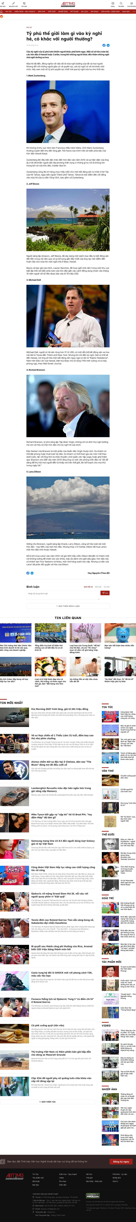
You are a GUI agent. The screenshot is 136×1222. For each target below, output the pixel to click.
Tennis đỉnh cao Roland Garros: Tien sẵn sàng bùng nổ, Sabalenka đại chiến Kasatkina (62, 921)
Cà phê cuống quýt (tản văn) (47, 1025)
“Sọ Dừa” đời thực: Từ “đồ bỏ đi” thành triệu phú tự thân (119, 680)
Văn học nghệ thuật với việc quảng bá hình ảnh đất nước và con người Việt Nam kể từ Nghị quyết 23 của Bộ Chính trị (128, 1114)
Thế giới (52, 12)
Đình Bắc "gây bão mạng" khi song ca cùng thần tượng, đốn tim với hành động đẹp (128, 921)
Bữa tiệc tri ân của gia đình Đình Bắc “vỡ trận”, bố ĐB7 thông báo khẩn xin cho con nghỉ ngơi (128, 949)
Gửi (105, 593)
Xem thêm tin (48, 1102)
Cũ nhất (107, 587)
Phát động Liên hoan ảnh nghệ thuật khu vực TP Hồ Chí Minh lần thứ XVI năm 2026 (128, 1139)
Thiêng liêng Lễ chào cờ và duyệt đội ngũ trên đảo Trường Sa (127, 1097)
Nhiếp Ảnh (63, 12)
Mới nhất (98, 587)
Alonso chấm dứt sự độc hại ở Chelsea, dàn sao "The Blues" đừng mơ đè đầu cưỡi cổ (61, 763)
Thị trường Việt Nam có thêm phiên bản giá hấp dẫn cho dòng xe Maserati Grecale (61, 1053)
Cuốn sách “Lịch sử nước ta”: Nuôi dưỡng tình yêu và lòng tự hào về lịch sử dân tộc (128, 984)
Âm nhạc (95, 12)
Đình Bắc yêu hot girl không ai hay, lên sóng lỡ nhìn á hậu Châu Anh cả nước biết (128, 934)
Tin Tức (8, 12)
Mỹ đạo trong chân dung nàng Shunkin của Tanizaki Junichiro (128, 856)
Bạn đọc (126, 12)
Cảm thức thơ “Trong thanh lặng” (128, 1009)
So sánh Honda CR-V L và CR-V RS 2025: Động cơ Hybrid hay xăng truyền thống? (128, 1048)
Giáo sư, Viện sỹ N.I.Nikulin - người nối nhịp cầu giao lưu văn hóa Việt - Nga (128, 843)
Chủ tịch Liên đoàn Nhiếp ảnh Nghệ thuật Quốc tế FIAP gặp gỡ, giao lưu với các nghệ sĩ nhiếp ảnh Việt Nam (128, 1128)
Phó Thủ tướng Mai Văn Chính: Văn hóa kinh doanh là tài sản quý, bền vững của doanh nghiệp (15, 647)
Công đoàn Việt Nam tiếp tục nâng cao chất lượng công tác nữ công (128, 715)
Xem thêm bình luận (69, 606)
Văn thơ (41, 12)
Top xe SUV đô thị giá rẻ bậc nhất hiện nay (128, 1074)
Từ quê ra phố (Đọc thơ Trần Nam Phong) (128, 969)
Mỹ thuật (74, 12)
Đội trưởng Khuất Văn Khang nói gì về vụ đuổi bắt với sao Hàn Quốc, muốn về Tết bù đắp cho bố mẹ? (128, 908)
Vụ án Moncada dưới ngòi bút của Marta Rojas (128, 882)
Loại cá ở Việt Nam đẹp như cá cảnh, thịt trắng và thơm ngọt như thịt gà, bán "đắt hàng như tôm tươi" (50, 682)
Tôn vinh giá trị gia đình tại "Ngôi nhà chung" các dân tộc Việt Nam (128, 742)
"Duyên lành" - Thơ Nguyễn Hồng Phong (128, 996)
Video (106, 1025)
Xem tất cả (88, 587)
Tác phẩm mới (111, 961)
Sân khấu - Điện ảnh (110, 12)
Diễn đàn (62, 1185)
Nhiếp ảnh (109, 1089)
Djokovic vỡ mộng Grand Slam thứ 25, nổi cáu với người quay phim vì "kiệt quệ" (59, 895)
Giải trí (108, 898)
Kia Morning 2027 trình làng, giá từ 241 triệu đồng (59, 709)
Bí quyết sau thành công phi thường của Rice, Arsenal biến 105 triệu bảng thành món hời (61, 948)
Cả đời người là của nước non (127, 790)
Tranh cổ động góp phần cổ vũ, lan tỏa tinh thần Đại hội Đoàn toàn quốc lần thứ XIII (128, 757)
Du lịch (84, 12)
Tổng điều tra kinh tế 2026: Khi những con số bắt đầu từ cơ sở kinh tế (49, 647)
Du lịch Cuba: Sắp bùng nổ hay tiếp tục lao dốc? (14, 680)
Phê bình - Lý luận (120, 1174)
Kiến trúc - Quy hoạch (25, 12)
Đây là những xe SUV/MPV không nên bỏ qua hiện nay (127, 1061)
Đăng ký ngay (121, 1161)
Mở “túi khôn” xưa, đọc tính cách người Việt (128, 819)
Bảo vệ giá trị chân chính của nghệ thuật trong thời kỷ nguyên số (128, 729)
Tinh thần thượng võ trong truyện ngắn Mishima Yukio (127, 870)
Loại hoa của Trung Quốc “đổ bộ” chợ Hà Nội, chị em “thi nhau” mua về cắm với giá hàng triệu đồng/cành (85, 648)
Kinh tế (29, 27)
